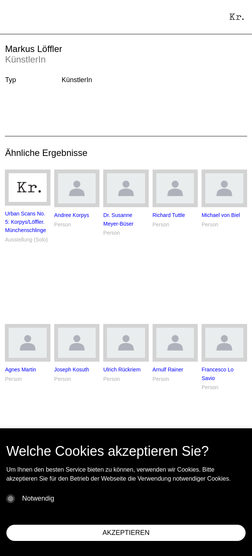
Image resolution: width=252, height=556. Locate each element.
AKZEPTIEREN (126, 532)
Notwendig (38, 498)
